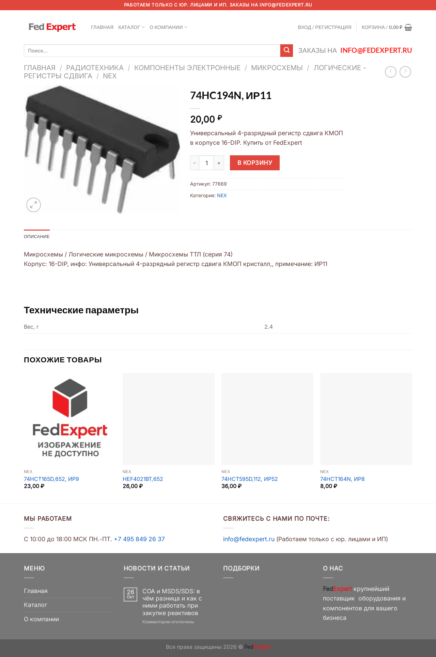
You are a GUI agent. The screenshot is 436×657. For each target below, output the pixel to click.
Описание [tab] (38, 236)
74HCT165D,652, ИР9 (51, 479)
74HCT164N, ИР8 (342, 479)
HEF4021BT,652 (143, 479)
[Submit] (286, 50)
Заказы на (355, 50)
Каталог (132, 27)
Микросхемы (277, 67)
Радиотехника (95, 67)
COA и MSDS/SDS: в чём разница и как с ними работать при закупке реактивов (172, 602)
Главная (102, 27)
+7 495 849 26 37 (139, 539)
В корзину (254, 162)
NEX (110, 76)
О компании (168, 27)
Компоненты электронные (187, 67)
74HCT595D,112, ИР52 (249, 479)
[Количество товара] (206, 162)
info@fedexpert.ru (286, 4)
